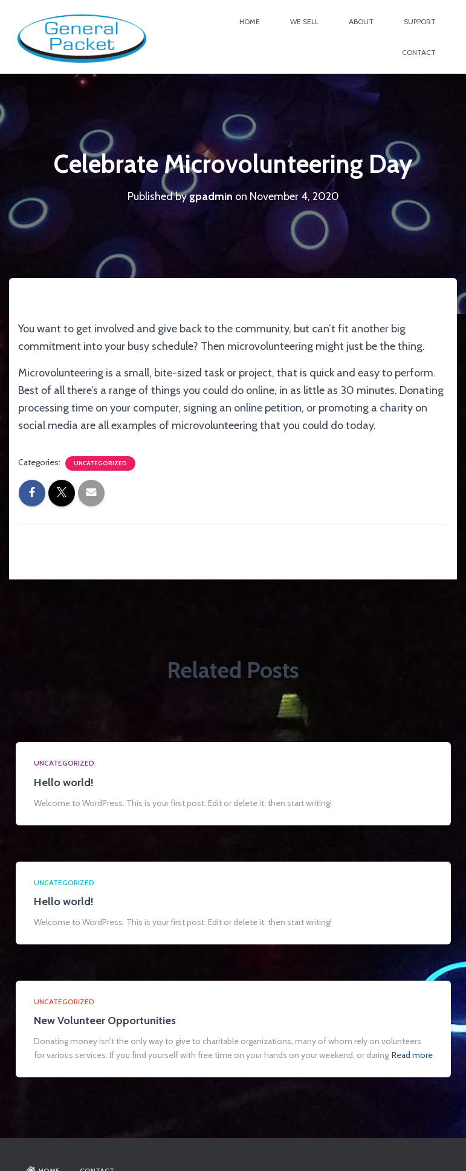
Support (420, 21)
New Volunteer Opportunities (105, 1020)
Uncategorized (100, 463)
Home (249, 21)
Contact (419, 52)
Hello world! (64, 782)
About (361, 21)
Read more (412, 1055)
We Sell (304, 21)
